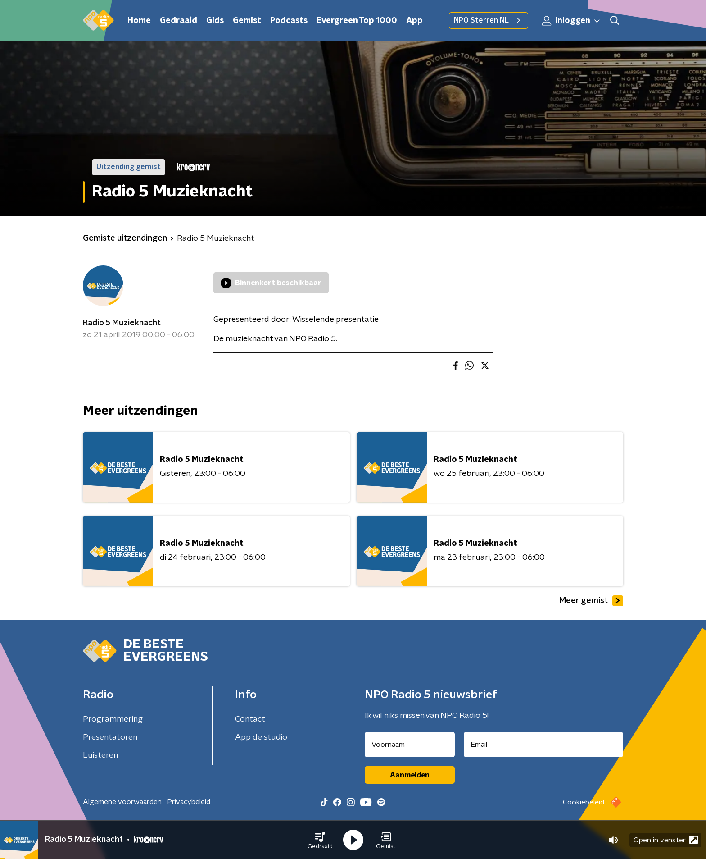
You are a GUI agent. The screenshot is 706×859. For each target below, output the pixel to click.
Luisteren (100, 755)
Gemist (247, 21)
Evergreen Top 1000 (357, 21)
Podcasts (289, 21)
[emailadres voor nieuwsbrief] (544, 744)
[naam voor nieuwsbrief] (410, 744)
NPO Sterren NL (488, 20)
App (414, 21)
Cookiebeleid (583, 802)
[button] (320, 840)
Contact (250, 719)
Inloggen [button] (571, 21)
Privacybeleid (188, 801)
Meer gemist (591, 600)
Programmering (113, 719)
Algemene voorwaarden (122, 801)
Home (139, 21)
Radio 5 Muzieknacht (122, 323)
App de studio (261, 737)
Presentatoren (110, 737)
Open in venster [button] (666, 840)
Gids (215, 21)
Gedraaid (178, 21)
